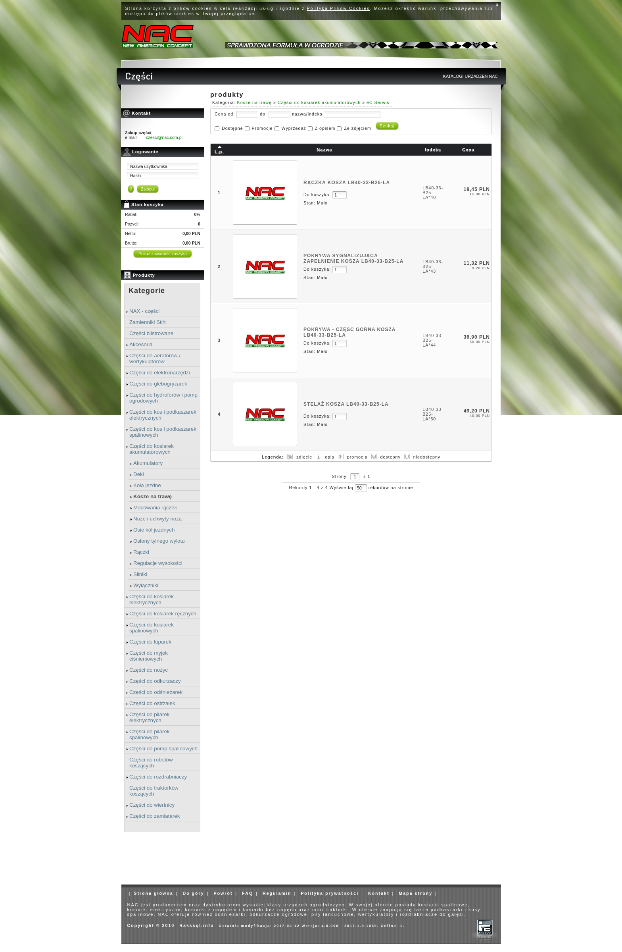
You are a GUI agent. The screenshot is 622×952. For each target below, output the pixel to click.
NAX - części (144, 311)
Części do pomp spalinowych (163, 749)
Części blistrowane (151, 333)
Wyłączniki (145, 585)
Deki (138, 474)
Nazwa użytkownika (148, 166)
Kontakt (379, 893)
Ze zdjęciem (357, 128)
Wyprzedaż (293, 128)
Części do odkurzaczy (155, 681)
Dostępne (232, 128)
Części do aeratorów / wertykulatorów (154, 358)
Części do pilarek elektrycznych (149, 717)
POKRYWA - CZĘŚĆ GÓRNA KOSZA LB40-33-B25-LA (349, 332)
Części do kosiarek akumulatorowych (151, 449)
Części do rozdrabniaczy (158, 777)
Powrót (222, 893)
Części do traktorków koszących (154, 791)
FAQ (247, 893)
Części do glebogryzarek (158, 384)
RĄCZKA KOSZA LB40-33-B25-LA (346, 182)
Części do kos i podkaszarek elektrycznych (162, 415)
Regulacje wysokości (157, 563)
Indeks (433, 149)
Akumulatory (148, 463)
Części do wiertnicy (152, 805)
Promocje (262, 128)
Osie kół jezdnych (154, 530)
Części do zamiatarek (154, 816)
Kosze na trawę (152, 496)
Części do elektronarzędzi (159, 373)
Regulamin (277, 893)
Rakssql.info (196, 925)
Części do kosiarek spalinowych (151, 628)
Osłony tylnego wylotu (159, 541)
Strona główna (153, 893)
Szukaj (387, 125)
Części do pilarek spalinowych (149, 734)
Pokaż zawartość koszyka (162, 253)
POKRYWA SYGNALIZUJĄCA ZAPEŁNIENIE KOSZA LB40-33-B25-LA (353, 258)
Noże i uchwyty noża (157, 519)
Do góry (193, 893)
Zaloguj (148, 189)
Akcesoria (141, 344)
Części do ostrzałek (152, 703)
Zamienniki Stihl (148, 322)
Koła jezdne (147, 485)
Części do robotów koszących (151, 763)
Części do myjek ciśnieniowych (148, 656)
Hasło (135, 175)
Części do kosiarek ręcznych (162, 614)
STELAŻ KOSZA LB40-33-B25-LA (346, 404)
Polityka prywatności (330, 893)
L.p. (219, 151)
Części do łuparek (150, 642)
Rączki (141, 552)
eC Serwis (378, 102)
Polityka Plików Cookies (338, 8)
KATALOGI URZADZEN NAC (470, 76)
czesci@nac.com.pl (164, 137)
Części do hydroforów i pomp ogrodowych (163, 398)
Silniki (140, 574)
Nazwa (324, 149)
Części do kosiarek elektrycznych (151, 599)
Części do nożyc (148, 670)
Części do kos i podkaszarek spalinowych (162, 432)
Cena (468, 149)
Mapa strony (415, 893)
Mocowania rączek (155, 508)
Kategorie (147, 291)
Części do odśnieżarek (155, 692)
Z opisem (325, 128)
